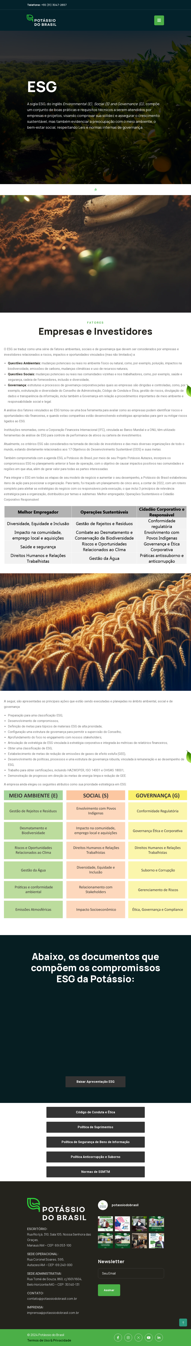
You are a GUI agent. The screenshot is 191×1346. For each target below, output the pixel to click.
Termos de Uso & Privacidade (49, 1340)
